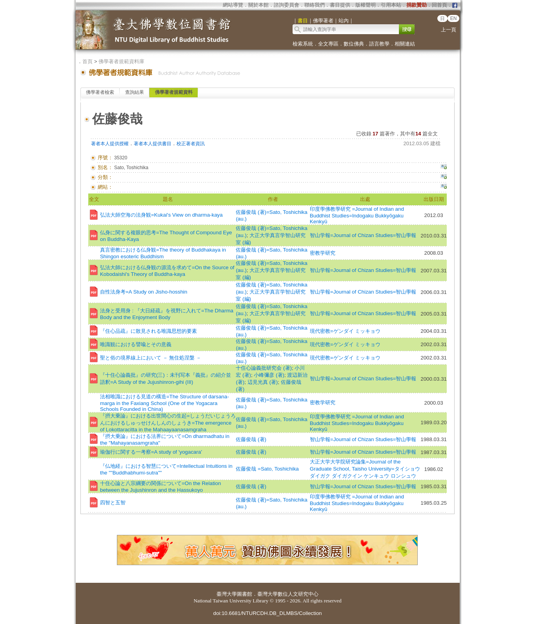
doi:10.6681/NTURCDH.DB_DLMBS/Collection (267, 613)
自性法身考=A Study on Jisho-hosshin (143, 292)
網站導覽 (233, 5)
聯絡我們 (314, 5)
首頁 (87, 61)
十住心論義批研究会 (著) (264, 368)
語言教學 (379, 44)
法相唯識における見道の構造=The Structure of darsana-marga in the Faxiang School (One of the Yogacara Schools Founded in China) (164, 403)
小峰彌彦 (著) (269, 375)
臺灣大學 (227, 594)
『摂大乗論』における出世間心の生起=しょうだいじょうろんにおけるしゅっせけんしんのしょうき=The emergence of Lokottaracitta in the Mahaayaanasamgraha (168, 422)
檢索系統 (303, 44)
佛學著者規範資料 (174, 92)
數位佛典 (354, 44)
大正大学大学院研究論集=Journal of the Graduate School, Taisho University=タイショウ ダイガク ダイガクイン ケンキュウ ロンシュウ (365, 469)
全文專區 (328, 44)
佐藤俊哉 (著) (251, 439)
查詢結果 (134, 92)
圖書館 (244, 594)
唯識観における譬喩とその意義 (135, 344)
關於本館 (258, 5)
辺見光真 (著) (262, 382)
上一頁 (448, 30)
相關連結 (405, 44)
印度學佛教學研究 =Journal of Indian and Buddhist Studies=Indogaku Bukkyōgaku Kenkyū (357, 215)
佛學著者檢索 (100, 92)
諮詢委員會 (286, 5)
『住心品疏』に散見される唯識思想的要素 (148, 331)
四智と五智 (113, 502)
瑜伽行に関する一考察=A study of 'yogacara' (151, 452)
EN (453, 18)
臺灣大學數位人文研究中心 (287, 594)
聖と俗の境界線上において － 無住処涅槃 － (150, 358)
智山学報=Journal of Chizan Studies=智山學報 (363, 235)
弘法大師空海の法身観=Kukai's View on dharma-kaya (161, 215)
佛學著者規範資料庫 (121, 61)
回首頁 (439, 5)
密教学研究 (322, 253)
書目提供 (340, 5)
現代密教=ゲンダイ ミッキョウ (345, 331)
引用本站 (391, 5)
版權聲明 (365, 5)
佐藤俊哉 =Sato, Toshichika (267, 469)
